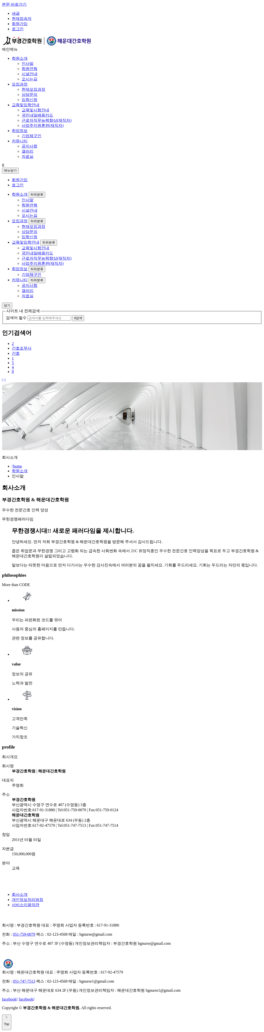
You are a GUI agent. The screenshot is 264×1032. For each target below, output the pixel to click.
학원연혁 (29, 69)
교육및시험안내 (35, 110)
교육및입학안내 (25, 105)
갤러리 (27, 151)
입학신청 (29, 100)
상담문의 (29, 94)
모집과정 (20, 84)
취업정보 (20, 131)
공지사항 (29, 146)
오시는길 (29, 79)
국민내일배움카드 (37, 115)
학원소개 (20, 58)
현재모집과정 (33, 89)
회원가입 (20, 24)
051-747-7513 (24, 981)
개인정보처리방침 (27, 900)
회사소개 (20, 894)
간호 (16, 353)
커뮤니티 (20, 141)
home (17, 466)
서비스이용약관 (25, 905)
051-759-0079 (24, 934)
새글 (16, 13)
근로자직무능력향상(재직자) (47, 120)
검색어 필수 (16, 318)
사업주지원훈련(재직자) (43, 125)
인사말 (27, 63)
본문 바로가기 (14, 4)
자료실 (27, 156)
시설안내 (29, 74)
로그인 (18, 29)
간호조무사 (21, 348)
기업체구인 (31, 136)
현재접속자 (21, 18)
